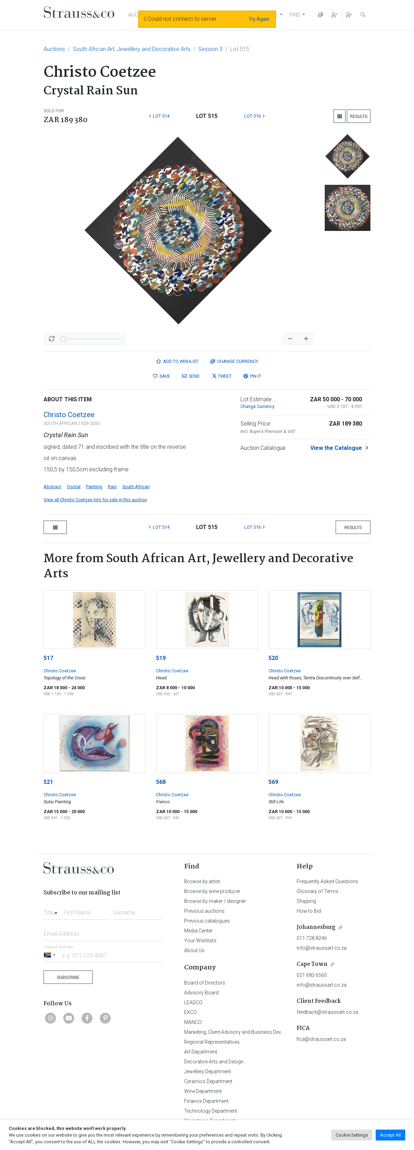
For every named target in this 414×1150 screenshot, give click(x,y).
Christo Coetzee (69, 414)
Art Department (200, 1052)
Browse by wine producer (212, 891)
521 (48, 782)
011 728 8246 (312, 938)
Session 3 (210, 49)
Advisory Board (201, 992)
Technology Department (210, 1111)
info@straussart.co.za (322, 948)
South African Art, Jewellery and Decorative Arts (131, 49)
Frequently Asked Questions (327, 881)
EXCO (190, 1012)
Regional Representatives (212, 1042)
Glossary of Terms (317, 891)
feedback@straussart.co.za (327, 1012)
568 (161, 782)
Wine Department (203, 1091)
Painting (94, 486)
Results (358, 116)
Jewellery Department (207, 1071)
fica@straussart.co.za (321, 1039)
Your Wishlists (200, 940)
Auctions (54, 49)
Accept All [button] (390, 1135)
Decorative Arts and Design (214, 1061)
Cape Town (312, 964)
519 (161, 658)
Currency (234, 361)
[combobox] (52, 910)
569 (273, 782)
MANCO (193, 1022)
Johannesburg (316, 927)
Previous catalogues (207, 921)
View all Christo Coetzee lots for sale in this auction (95, 499)
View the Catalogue (336, 448)
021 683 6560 (312, 975)
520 (273, 658)
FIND (295, 15)
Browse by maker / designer (215, 901)
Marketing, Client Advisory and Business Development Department (256, 1032)
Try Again (259, 19)
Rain (112, 486)
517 (48, 658)
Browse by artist (202, 881)
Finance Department (206, 1101)
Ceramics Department (208, 1081)
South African (136, 486)
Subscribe (68, 977)
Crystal (73, 486)
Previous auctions (204, 911)
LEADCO (193, 1002)
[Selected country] (50, 955)
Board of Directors (204, 983)
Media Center (198, 931)
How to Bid (309, 911)
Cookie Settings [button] (352, 1135)
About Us (194, 950)
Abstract (52, 486)
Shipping (306, 901)
